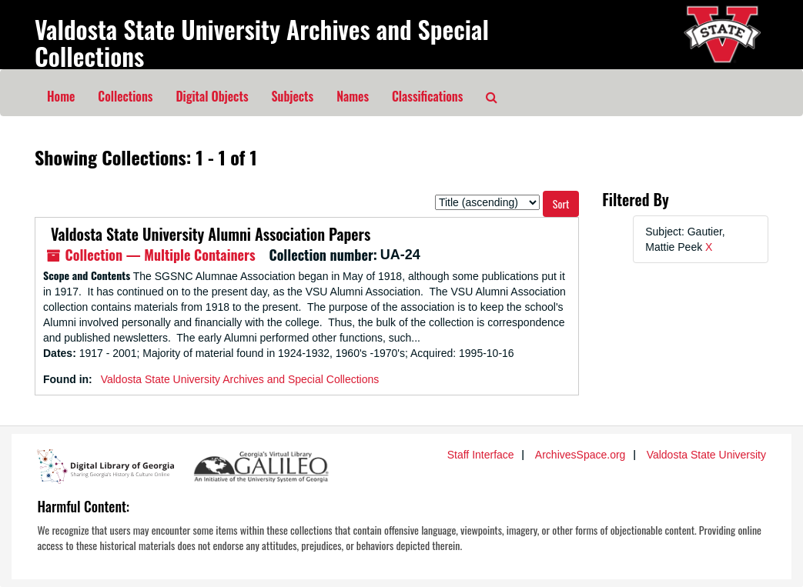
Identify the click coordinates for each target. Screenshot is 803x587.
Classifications (427, 96)
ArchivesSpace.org (580, 455)
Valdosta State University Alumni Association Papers (206, 233)
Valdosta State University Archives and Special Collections (262, 42)
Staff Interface (480, 455)
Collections (125, 96)
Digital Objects (212, 96)
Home (61, 96)
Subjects (293, 96)
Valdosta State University (706, 455)
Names (352, 96)
